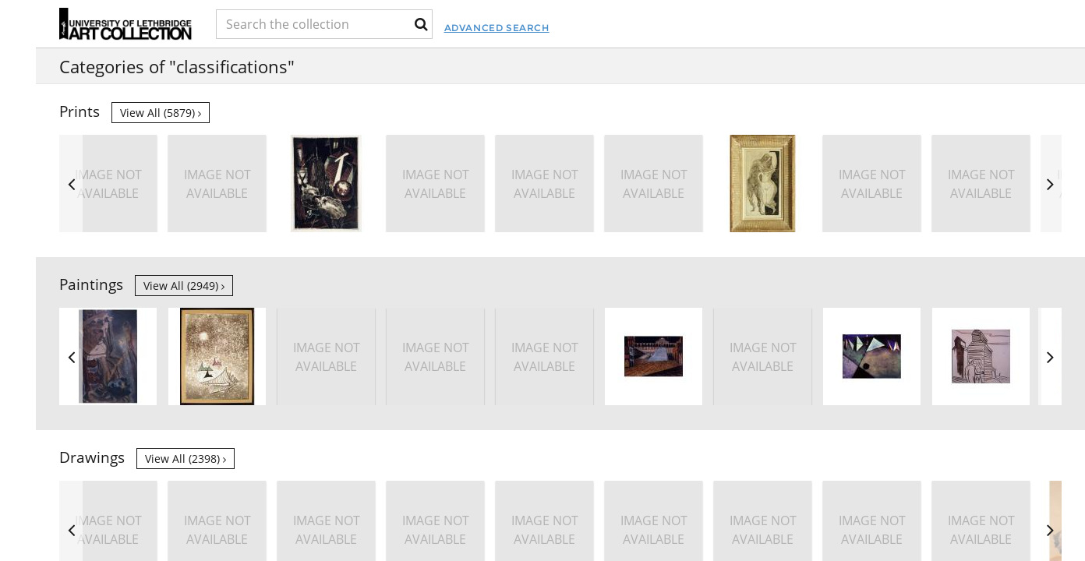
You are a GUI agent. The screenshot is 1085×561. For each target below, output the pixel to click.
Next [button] (1050, 183)
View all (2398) (185, 458)
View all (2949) (183, 285)
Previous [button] (71, 183)
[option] (981, 183)
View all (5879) (160, 112)
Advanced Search (624, 28)
